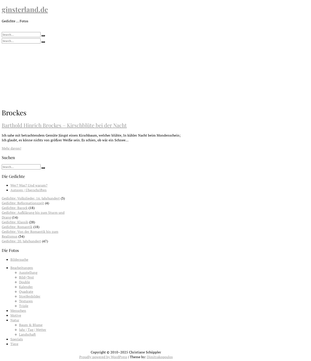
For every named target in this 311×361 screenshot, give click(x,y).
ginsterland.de (25, 9)
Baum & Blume (31, 324)
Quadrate (26, 291)
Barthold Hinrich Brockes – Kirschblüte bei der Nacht (64, 125)
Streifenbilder (29, 296)
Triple (23, 305)
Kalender (26, 286)
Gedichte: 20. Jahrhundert (21, 241)
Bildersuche (19, 259)
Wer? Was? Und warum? (29, 185)
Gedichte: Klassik (15, 222)
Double (24, 282)
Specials (16, 339)
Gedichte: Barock (15, 207)
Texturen (26, 301)
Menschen (18, 310)
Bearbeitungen (21, 267)
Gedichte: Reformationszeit (23, 203)
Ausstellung (28, 272)
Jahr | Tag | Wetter (32, 329)
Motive (15, 315)
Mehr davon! (11, 148)
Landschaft (27, 334)
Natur (14, 320)
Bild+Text (26, 277)
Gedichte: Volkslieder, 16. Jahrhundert (31, 198)
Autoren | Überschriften (28, 190)
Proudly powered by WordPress (103, 357)
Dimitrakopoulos (160, 357)
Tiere (14, 344)
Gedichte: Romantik (17, 226)
